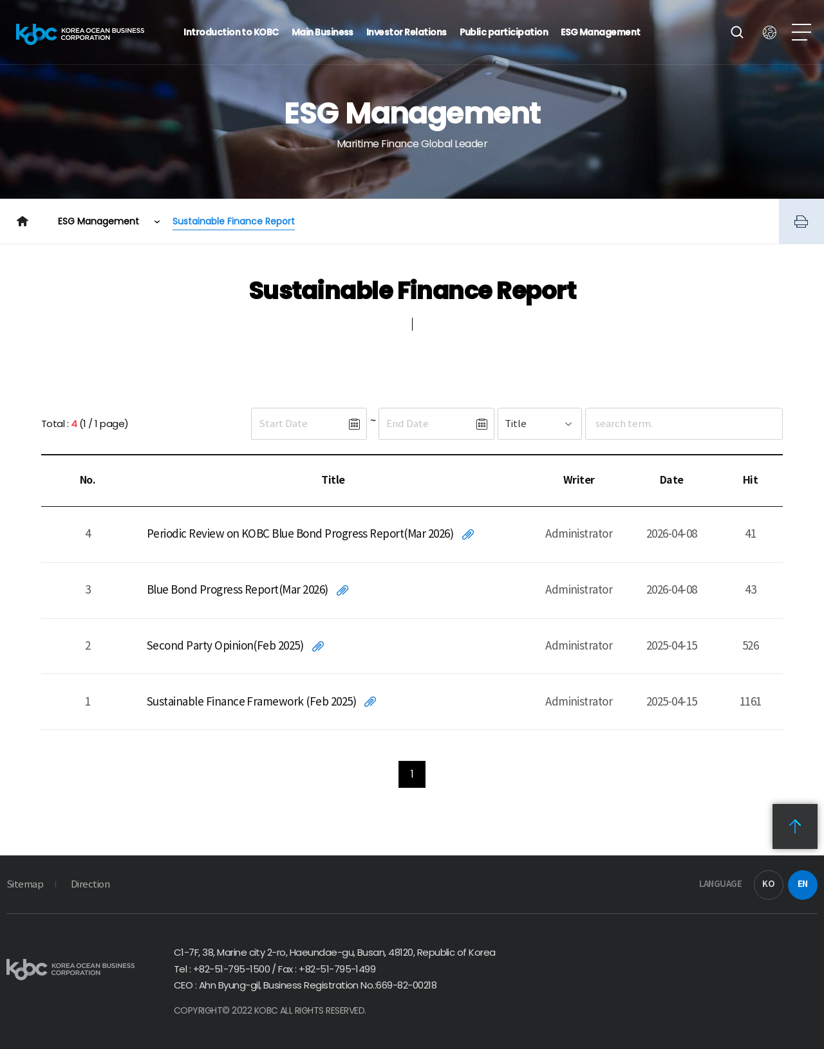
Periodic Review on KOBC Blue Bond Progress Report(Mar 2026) (300, 534)
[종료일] (427, 424)
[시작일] (299, 424)
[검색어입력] (659, 423)
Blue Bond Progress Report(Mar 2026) (237, 590)
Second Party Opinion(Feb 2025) (225, 646)
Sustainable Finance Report (234, 221)
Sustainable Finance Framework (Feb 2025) (251, 702)
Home (22, 221)
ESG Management (100, 221)
